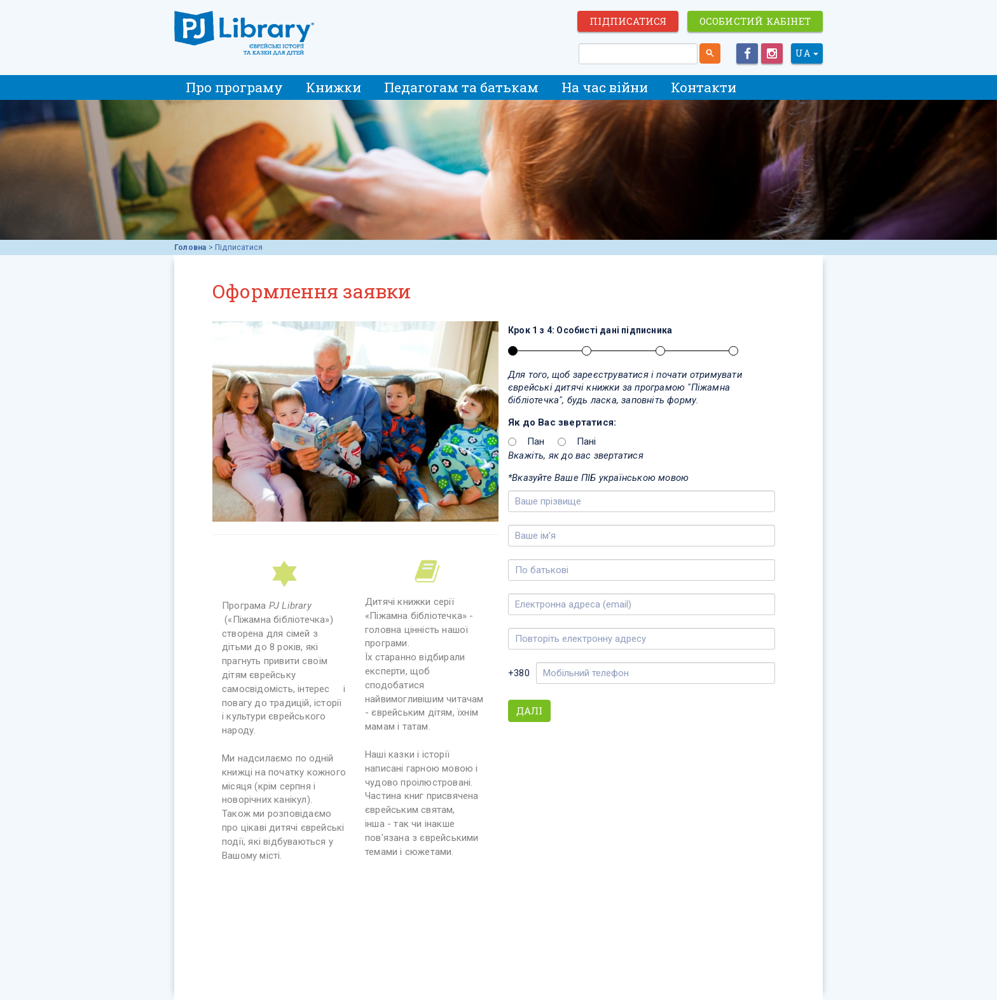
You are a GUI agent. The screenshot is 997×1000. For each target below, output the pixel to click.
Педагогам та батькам (461, 87)
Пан (536, 441)
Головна (190, 247)
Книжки (333, 87)
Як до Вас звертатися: (562, 422)
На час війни (604, 87)
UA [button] (806, 53)
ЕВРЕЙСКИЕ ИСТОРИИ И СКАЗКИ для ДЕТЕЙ (244, 33)
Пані (586, 441)
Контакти (703, 87)
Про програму (234, 87)
